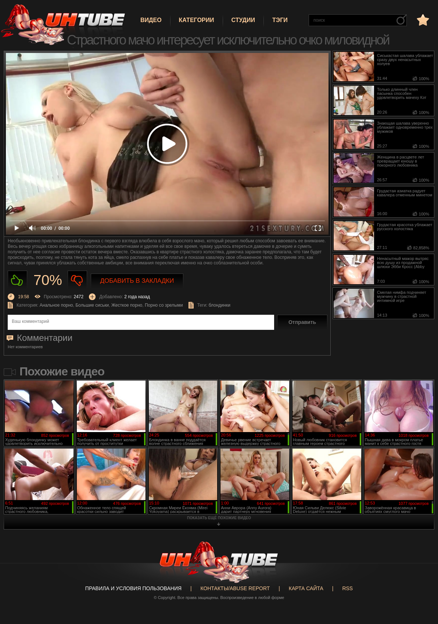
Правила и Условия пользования (133, 588)
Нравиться (17, 280)
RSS (347, 588)
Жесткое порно (126, 305)
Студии (243, 20)
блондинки (219, 305)
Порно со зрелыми (164, 305)
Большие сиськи (92, 305)
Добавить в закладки (137, 280)
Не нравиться (77, 280)
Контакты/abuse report (235, 588)
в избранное (422, 20)
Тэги (280, 20)
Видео (151, 20)
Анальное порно (56, 305)
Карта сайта (306, 588)
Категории (196, 20)
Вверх (421, 587)
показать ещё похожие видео (219, 518)
